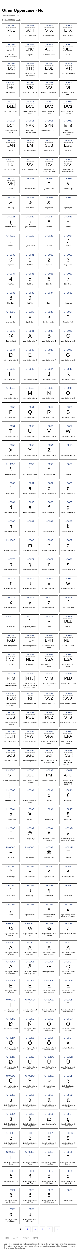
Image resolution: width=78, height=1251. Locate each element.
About (15, 1238)
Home (6, 1238)
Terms (35, 1238)
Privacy (25, 1238)
